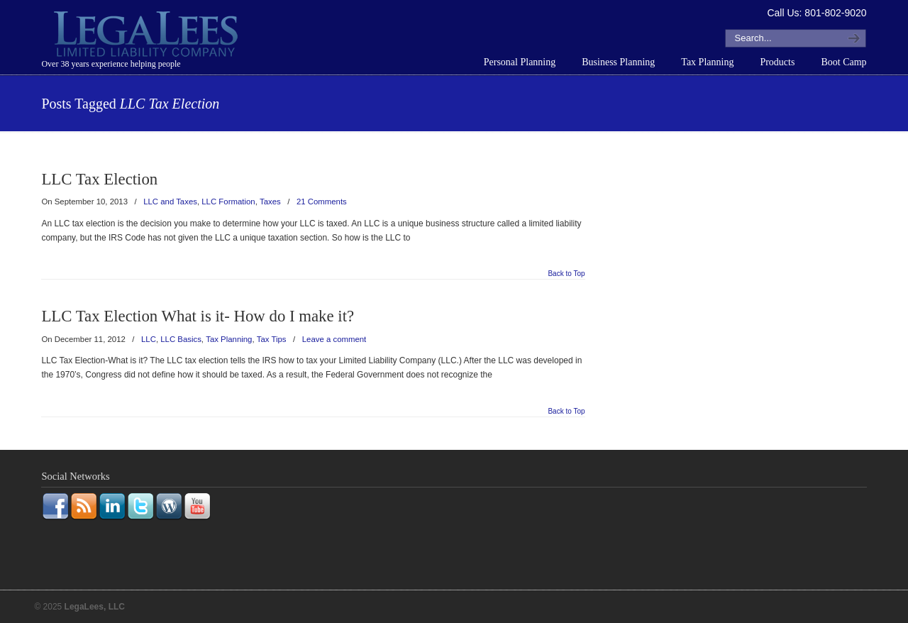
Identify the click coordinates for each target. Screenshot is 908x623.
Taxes (270, 201)
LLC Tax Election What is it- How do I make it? (197, 316)
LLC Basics (180, 339)
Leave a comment (334, 339)
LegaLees (147, 36)
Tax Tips (272, 339)
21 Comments (322, 201)
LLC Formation (228, 201)
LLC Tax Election (99, 179)
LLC (148, 339)
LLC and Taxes (170, 201)
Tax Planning (229, 339)
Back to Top (566, 273)
